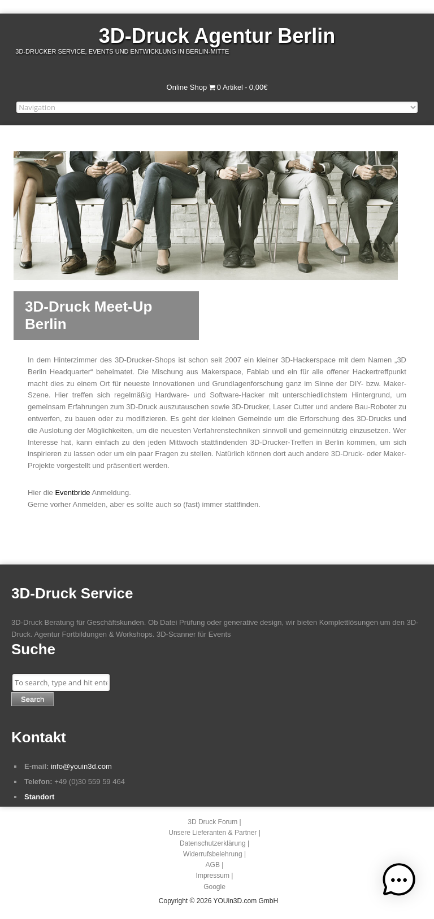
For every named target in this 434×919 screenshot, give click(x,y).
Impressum (212, 875)
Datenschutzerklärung (213, 843)
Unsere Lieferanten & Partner (212, 833)
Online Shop (187, 87)
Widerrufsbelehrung (212, 854)
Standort (39, 797)
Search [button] (32, 699)
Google (214, 887)
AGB (213, 865)
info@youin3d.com (81, 766)
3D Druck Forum (212, 822)
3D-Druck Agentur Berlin (217, 35)
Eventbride (72, 492)
